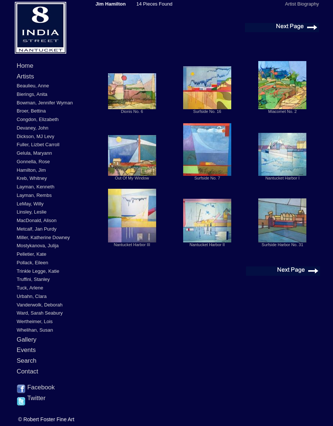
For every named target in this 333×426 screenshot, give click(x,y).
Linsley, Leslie (32, 212)
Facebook (36, 388)
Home (25, 65)
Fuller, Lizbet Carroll (38, 144)
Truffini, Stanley (33, 279)
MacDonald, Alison (37, 220)
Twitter (31, 399)
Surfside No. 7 (207, 178)
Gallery (27, 339)
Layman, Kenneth (35, 186)
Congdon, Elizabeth (37, 119)
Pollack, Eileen (32, 262)
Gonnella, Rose (33, 161)
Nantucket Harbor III (132, 244)
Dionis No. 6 (132, 111)
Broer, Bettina (31, 111)
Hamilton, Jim (31, 170)
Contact (27, 371)
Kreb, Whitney (32, 178)
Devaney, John (32, 128)
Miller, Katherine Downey (43, 237)
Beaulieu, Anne (33, 85)
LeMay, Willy (30, 204)
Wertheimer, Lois (35, 321)
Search (27, 360)
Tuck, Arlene (30, 288)
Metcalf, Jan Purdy (37, 229)
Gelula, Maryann (34, 153)
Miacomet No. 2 (282, 111)
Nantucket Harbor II (207, 244)
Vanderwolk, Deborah (40, 305)
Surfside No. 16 (207, 111)
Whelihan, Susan (35, 330)
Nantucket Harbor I (282, 178)
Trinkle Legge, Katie (38, 271)
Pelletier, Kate (31, 254)
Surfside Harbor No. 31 (282, 244)
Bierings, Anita (32, 94)
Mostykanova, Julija (37, 245)
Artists (25, 76)
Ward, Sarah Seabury (40, 313)
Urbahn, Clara (32, 296)
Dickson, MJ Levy (35, 136)
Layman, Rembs (34, 195)
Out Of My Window (132, 178)
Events (26, 349)
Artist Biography (302, 4)
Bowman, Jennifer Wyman (45, 102)
